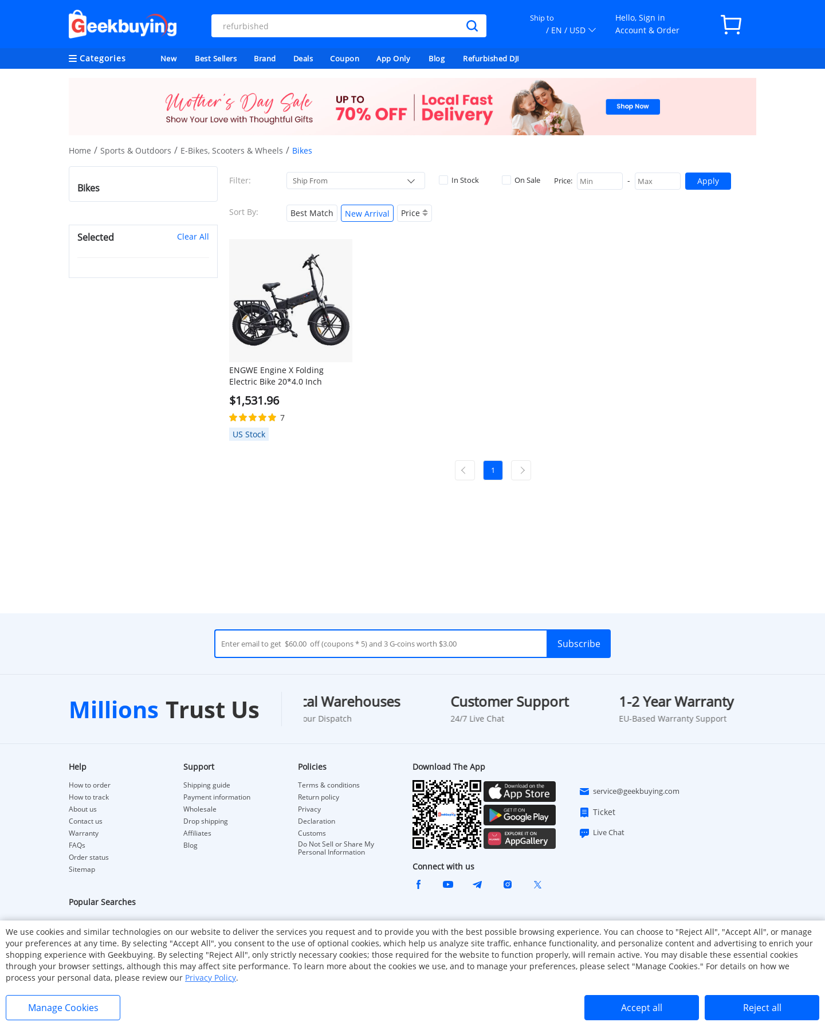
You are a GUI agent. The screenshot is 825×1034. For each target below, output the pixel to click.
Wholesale (200, 809)
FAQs (77, 845)
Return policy (318, 797)
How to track (89, 797)
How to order (90, 785)
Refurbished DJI (491, 58)
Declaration (316, 821)
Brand (265, 58)
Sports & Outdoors (135, 150)
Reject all (762, 1007)
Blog (437, 58)
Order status (89, 857)
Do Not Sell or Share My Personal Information (336, 848)
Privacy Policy (210, 977)
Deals (303, 58)
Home (80, 150)
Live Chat (601, 833)
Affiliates (197, 833)
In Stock (459, 180)
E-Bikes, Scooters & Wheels (231, 150)
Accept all (641, 1007)
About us (83, 809)
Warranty (84, 833)
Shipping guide (206, 785)
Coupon (344, 58)
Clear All (193, 236)
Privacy (309, 809)
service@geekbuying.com (629, 791)
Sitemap (82, 869)
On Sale (521, 180)
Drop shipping (205, 821)
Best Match (311, 212)
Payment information (216, 797)
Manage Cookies (63, 1007)
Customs (312, 833)
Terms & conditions (329, 785)
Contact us (86, 821)
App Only (393, 58)
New (168, 58)
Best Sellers (216, 58)
